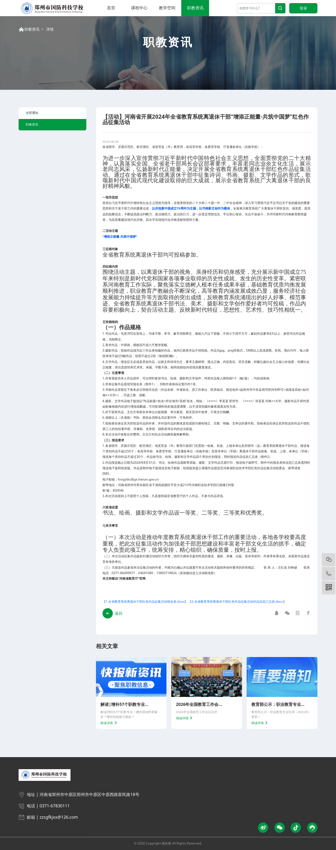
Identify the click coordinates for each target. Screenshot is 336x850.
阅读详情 (109, 723)
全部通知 (32, 112)
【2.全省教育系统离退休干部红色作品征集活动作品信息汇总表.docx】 (237, 601)
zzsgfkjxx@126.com (59, 817)
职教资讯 (195, 8)
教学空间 (167, 8)
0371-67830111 (55, 806)
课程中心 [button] (139, 8)
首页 (111, 8)
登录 (303, 8)
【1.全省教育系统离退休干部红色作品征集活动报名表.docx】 (145, 601)
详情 (50, 29)
